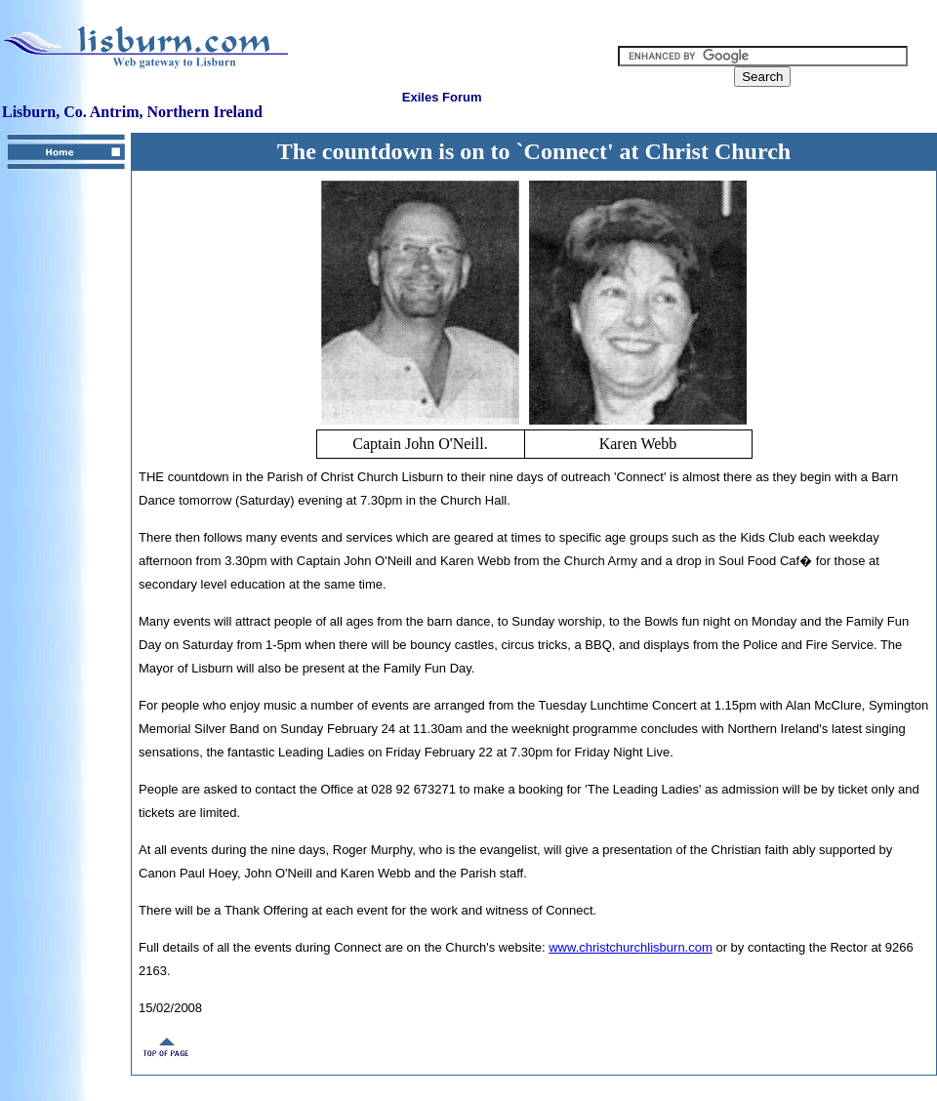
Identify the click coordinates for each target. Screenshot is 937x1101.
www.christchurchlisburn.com (631, 947)
